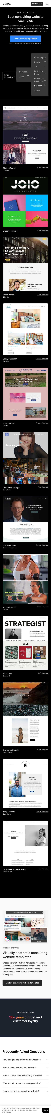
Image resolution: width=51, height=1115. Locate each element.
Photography (40, 58)
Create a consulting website (25, 39)
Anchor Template (42, 423)
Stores (37, 90)
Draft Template (43, 673)
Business (40, 85)
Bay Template (43, 869)
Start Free (37, 4)
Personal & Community (40, 79)
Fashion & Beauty (40, 72)
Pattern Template (42, 811)
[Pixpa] (7, 3)
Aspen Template (42, 750)
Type (24, 76)
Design (40, 62)
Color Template (42, 168)
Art (40, 66)
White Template (42, 230)
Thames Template (42, 358)
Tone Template (43, 487)
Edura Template (42, 294)
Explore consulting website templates (22, 983)
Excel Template (42, 607)
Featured (23, 72)
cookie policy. (6, 1112)
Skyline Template (42, 545)
